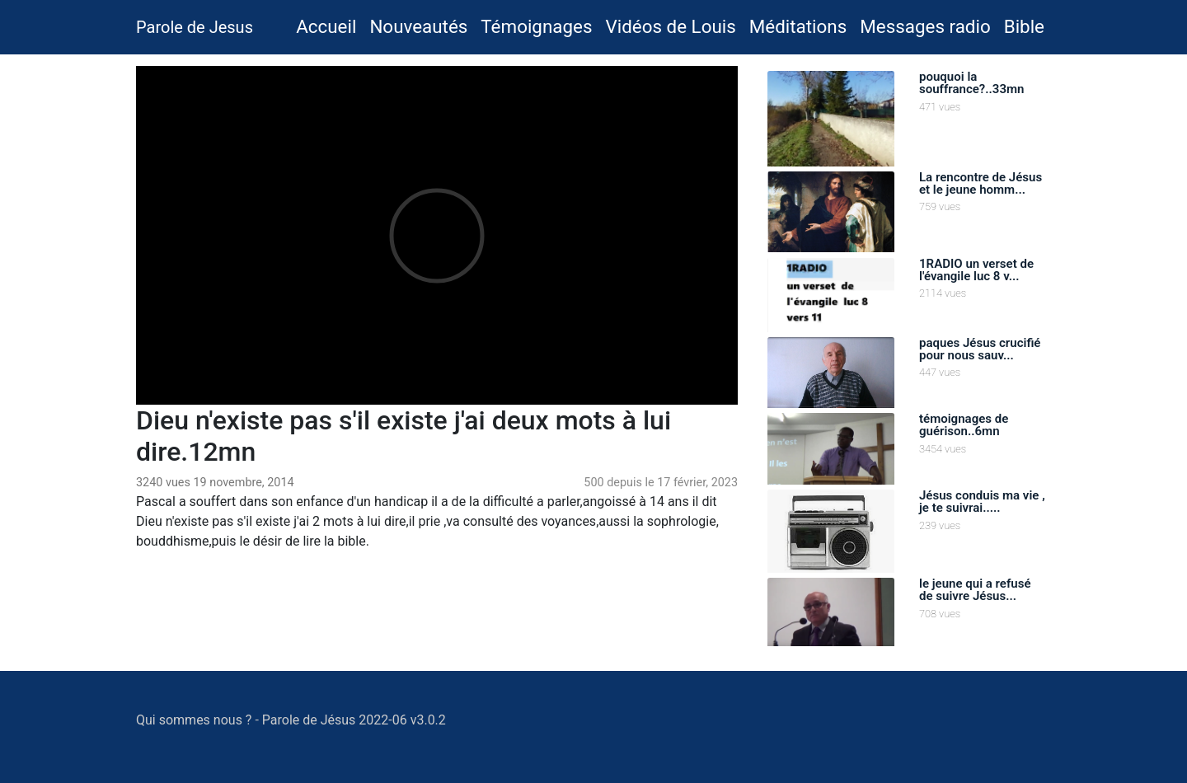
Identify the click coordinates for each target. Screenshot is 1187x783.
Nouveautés (418, 26)
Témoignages (536, 26)
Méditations (798, 26)
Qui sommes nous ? (193, 720)
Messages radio (925, 26)
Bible (1024, 26)
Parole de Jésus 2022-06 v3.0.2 (354, 720)
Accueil (329, 24)
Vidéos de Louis (670, 26)
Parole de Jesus (194, 27)
